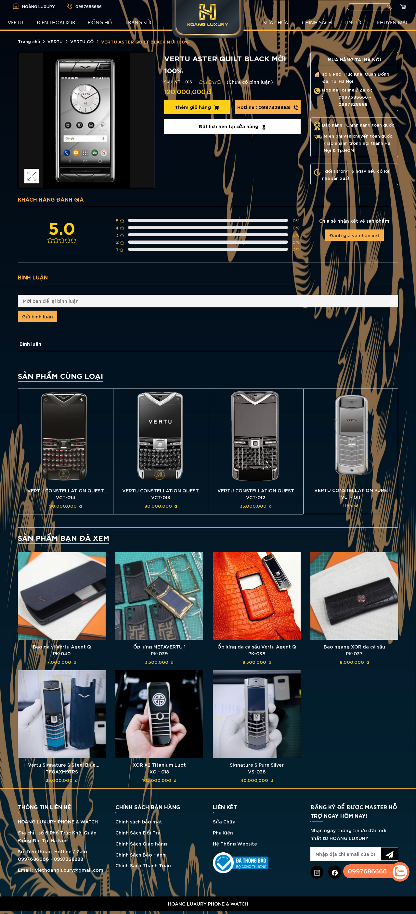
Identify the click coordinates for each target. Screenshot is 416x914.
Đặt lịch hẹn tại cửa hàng (232, 126)
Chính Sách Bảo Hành (140, 854)
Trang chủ (29, 41)
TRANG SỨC (139, 22)
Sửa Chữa (224, 821)
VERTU (15, 22)
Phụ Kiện (223, 832)
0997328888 (267, 107)
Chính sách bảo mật (138, 821)
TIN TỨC (353, 22)
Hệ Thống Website (235, 843)
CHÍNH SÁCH (317, 22)
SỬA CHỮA (275, 22)
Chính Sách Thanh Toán (143, 865)
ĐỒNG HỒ (100, 22)
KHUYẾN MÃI (392, 22)
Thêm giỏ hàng (197, 107)
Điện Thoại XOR (56, 22)
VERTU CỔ (82, 41)
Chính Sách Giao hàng (141, 843)
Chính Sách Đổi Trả (138, 832)
